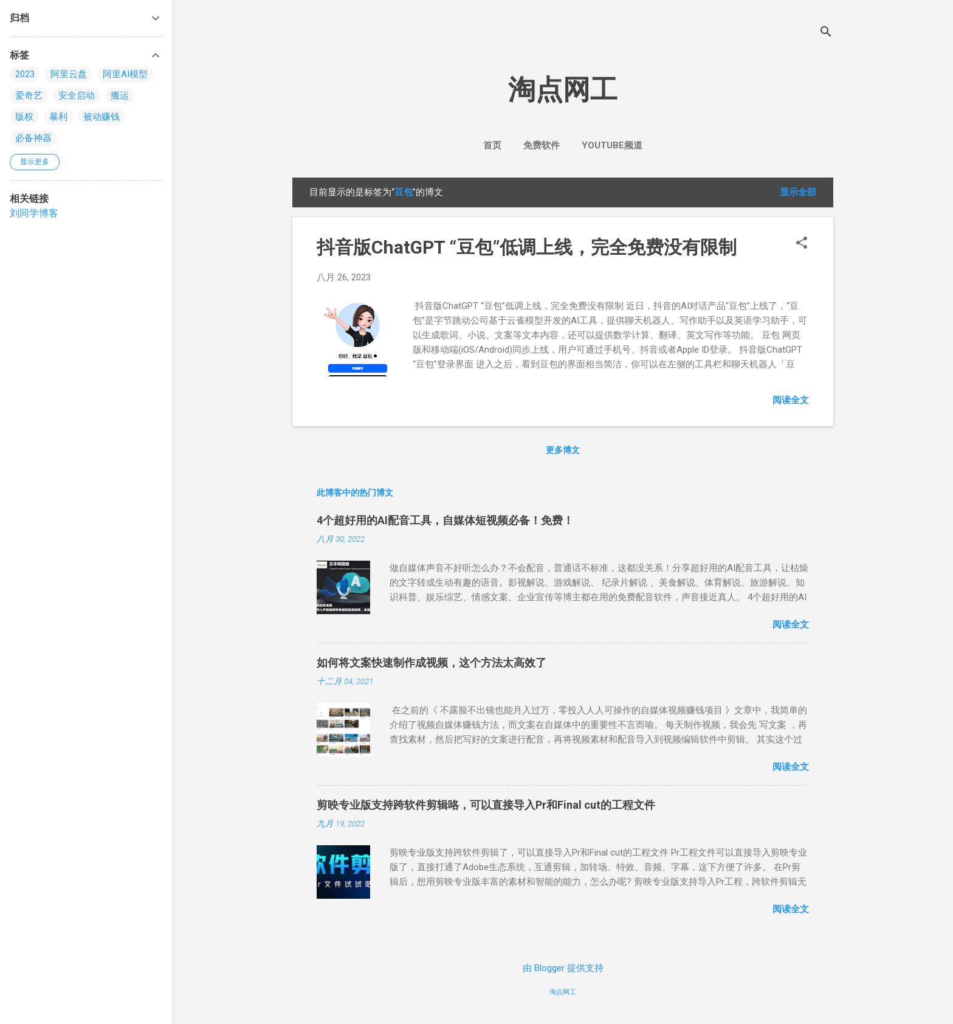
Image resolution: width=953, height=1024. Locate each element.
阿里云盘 (68, 74)
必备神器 (33, 138)
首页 (492, 145)
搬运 (120, 95)
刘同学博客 (34, 213)
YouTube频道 (612, 145)
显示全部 (798, 192)
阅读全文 (790, 400)
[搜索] (826, 33)
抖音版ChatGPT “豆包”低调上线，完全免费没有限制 (527, 247)
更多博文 (563, 450)
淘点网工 (563, 90)
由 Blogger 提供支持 (563, 968)
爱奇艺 (29, 95)
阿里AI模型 (125, 74)
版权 (24, 116)
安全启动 (76, 95)
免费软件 (541, 145)
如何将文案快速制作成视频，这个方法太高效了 (431, 662)
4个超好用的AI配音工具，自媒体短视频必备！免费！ (445, 520)
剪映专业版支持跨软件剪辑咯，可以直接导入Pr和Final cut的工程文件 (486, 804)
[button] (801, 243)
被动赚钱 (101, 116)
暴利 (58, 116)
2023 (25, 74)
